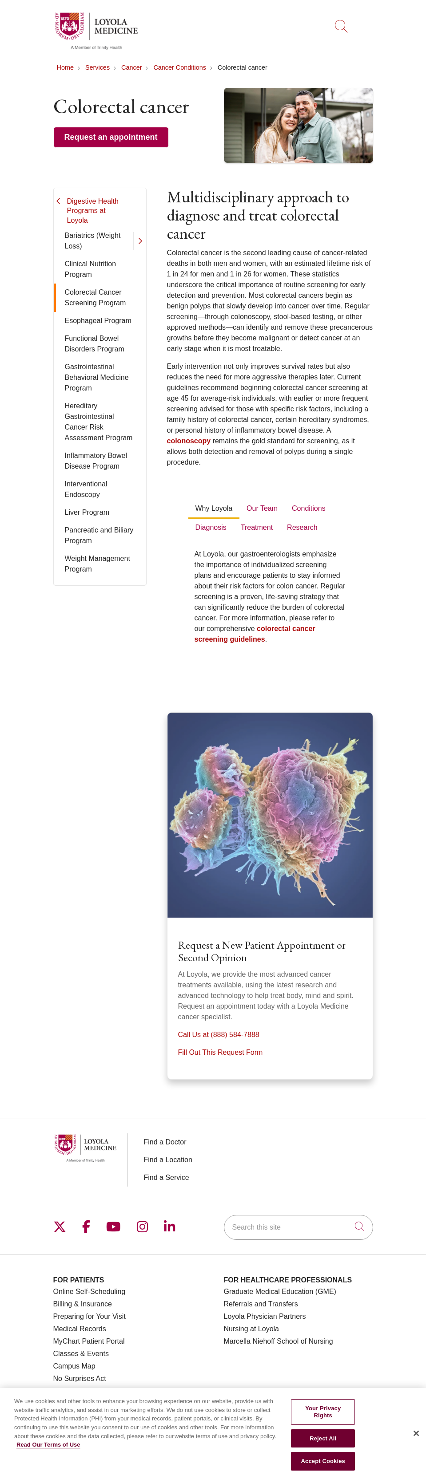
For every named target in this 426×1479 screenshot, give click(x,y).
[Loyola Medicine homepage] (96, 48)
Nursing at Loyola (251, 1329)
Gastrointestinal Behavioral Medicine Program (97, 377)
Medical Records (79, 1329)
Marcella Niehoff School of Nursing (278, 1341)
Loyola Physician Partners (265, 1316)
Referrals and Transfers (261, 1304)
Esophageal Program (98, 320)
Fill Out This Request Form (220, 1052)
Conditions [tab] (309, 508)
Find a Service (166, 1177)
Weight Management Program (97, 564)
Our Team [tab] (262, 508)
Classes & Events (81, 1353)
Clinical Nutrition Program (90, 269)
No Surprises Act (79, 1378)
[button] (365, 23)
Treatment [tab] (257, 527)
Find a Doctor (165, 1142)
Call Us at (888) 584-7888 (218, 1034)
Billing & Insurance (82, 1304)
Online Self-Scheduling (89, 1291)
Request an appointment (111, 137)
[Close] (416, 1443)
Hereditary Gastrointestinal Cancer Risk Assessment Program (99, 422)
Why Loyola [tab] (214, 508)
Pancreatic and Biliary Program (99, 535)
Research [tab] (302, 527)
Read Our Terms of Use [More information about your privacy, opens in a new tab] (48, 1453)
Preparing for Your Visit (89, 1316)
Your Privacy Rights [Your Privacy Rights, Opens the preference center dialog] (323, 1421)
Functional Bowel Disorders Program (94, 344)
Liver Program (87, 512)
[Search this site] (298, 1227)
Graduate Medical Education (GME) (280, 1291)
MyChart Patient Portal (89, 1341)
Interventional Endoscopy (86, 489)
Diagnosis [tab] (211, 527)
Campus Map (74, 1366)
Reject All (323, 1447)
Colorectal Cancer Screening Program (95, 297)
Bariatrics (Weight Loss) (93, 241)
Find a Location (168, 1159)
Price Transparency (84, 1391)
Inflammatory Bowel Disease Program (96, 461)
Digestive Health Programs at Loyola (93, 210)
